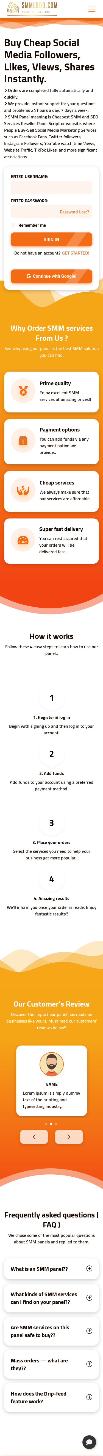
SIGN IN (51, 239)
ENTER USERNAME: (29, 176)
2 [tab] (51, 1124)
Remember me (32, 225)
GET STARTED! (75, 253)
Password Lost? (74, 211)
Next (78, 1136)
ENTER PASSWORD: (29, 200)
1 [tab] (46, 1124)
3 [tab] (56, 1124)
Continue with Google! (51, 276)
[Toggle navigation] (92, 9)
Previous (24, 1136)
